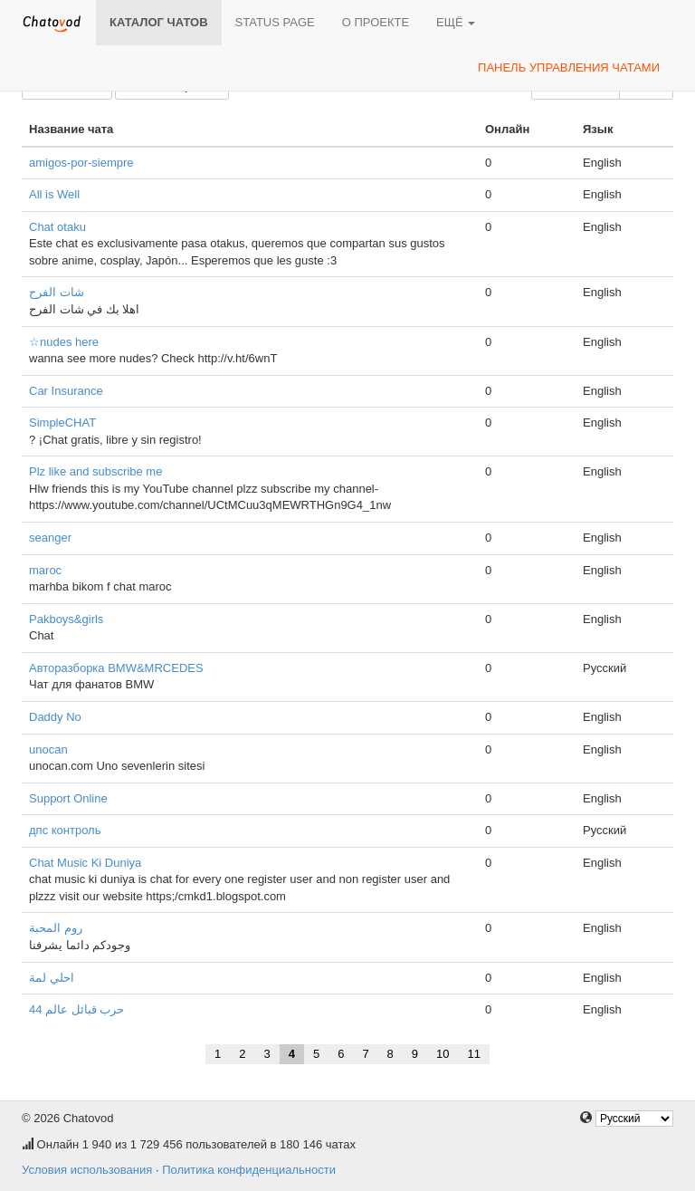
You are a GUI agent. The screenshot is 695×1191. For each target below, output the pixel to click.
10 (442, 1054)
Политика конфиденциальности (249, 1170)
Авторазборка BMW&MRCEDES (116, 668)
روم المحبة (55, 928)
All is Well (54, 194)
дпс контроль (64, 830)
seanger (50, 537)
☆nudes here (64, 342)
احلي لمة (51, 977)
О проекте (375, 22)
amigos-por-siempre (81, 162)
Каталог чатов (158, 22)
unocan (48, 749)
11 (474, 1054)
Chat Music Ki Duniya (85, 862)
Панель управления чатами (569, 67)
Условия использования (87, 1170)
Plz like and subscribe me (95, 471)
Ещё (455, 22)
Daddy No (55, 717)
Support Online (68, 798)
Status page (275, 22)
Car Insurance (66, 391)
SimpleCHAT (62, 422)
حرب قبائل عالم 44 (76, 1009)
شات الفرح (56, 292)
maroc (45, 570)
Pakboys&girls (66, 619)
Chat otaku (57, 227)
